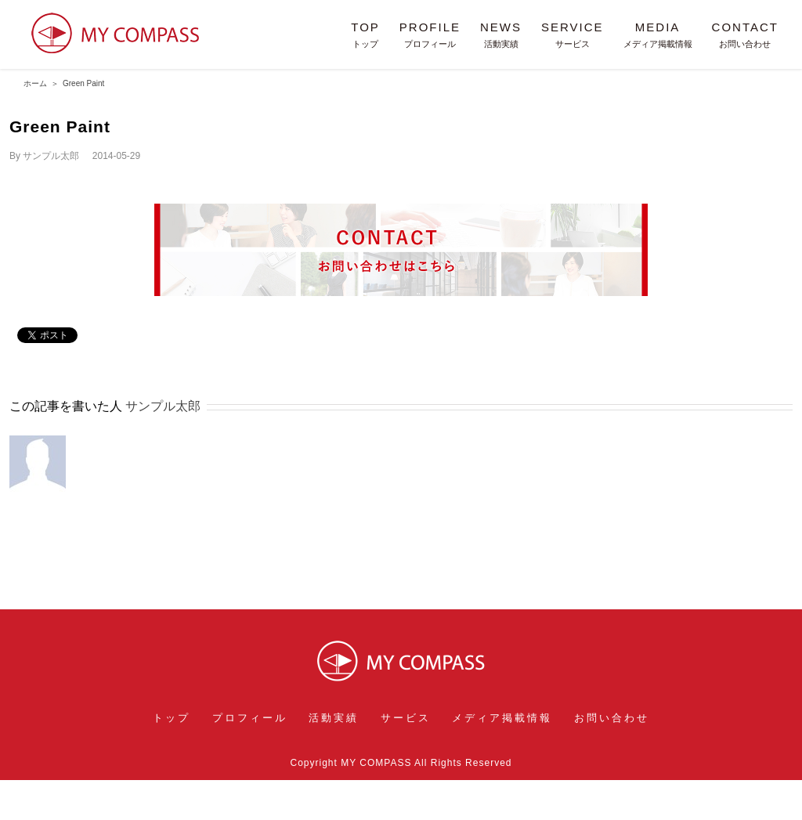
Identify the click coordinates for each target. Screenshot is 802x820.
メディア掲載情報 (502, 718)
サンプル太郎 (51, 155)
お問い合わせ (611, 718)
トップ (171, 718)
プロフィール (249, 718)
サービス (406, 718)
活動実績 (334, 718)
